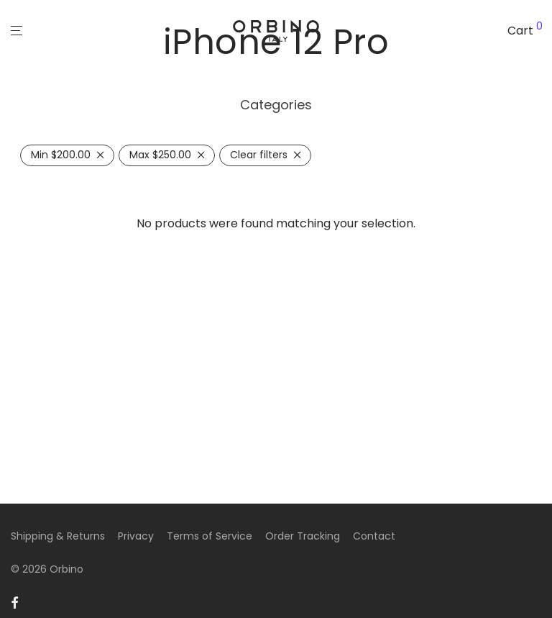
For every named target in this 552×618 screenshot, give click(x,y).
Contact (374, 536)
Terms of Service (209, 536)
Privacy (136, 536)
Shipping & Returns (58, 536)
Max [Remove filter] (160, 154)
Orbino (66, 569)
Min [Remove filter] (61, 154)
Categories (276, 105)
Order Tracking (302, 536)
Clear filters (259, 154)
